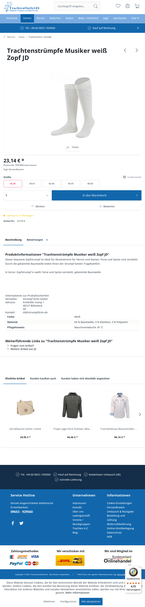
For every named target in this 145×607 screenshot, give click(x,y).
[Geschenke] (120, 18)
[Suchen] (95, 6)
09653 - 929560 (22, 512)
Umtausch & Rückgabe (120, 511)
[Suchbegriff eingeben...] (77, 6)
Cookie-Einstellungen (119, 503)
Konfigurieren (68, 601)
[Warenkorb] (137, 6)
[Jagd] (106, 18)
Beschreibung (13, 239)
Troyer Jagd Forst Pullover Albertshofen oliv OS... (73, 429)
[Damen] (27, 18)
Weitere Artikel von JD (20, 349)
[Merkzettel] (118, 6)
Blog (75, 532)
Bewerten (107, 206)
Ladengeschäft (81, 515)
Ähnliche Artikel (15, 378)
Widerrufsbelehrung (119, 524)
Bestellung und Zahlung (116, 517)
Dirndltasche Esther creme (25, 429)
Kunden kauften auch (43, 378)
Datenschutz (114, 532)
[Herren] (40, 18)
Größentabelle (132, 177)
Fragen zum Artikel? (19, 345)
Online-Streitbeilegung (120, 528)
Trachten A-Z (80, 528)
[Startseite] (12, 18)
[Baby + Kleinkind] (88, 18)
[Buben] (69, 18)
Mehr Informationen (78, 592)
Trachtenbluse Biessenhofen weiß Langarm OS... (120, 429)
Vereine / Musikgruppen (81, 522)
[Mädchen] (55, 18)
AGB (109, 536)
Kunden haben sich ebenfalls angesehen (85, 378)
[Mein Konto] (128, 6)
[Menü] (139, 568)
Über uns (78, 511)
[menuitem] (77, 6)
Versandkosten (16, 169)
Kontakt (77, 507)
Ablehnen (49, 601)
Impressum (79, 503)
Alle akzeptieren (90, 601)
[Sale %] (135, 18)
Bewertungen (38, 240)
